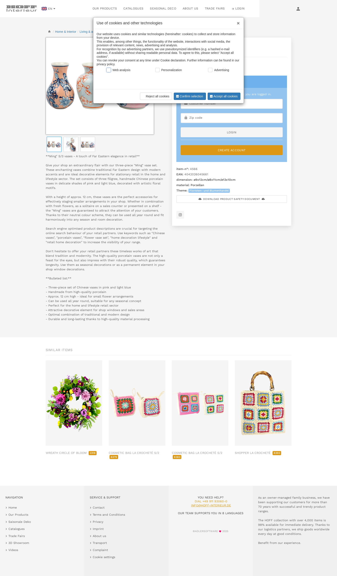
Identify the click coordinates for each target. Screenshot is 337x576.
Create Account (232, 150)
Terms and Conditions (109, 514)
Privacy (98, 521)
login (231, 132)
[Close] (237, 22)
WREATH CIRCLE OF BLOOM (71, 453)
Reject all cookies (155, 96)
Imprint (98, 529)
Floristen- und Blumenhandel (209, 190)
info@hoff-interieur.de (211, 505)
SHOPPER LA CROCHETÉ (258, 453)
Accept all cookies (223, 96)
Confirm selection (189, 96)
